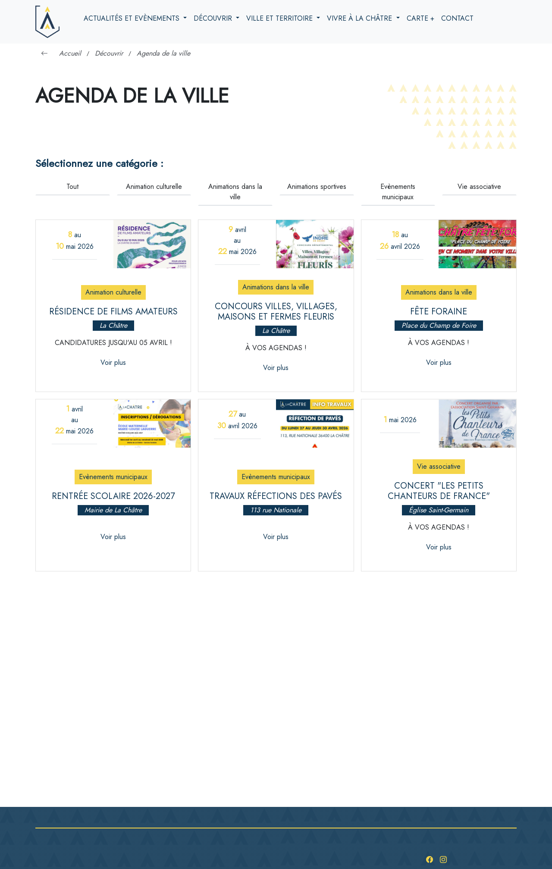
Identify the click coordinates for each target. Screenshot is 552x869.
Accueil (70, 53)
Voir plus (113, 362)
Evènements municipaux (397, 192)
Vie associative (479, 186)
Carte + (420, 18)
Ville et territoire (280, 18)
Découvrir (214, 18)
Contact (457, 18)
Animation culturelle (154, 186)
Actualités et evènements (133, 18)
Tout (72, 186)
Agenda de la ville (163, 53)
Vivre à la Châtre (360, 18)
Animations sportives (316, 186)
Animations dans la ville (235, 192)
